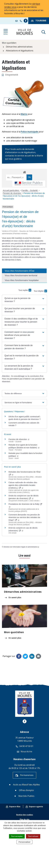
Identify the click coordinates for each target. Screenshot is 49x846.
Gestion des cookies (24, 815)
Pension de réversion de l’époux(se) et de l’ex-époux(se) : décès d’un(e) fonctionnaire (24, 196)
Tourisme (38, 20)
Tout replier (24, 290)
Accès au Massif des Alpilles (26, 784)
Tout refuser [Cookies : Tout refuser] (33, 836)
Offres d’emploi (26, 790)
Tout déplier (40, 288)
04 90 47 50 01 (24, 746)
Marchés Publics (26, 796)
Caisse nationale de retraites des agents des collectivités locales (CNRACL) (22, 485)
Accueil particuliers (11, 190)
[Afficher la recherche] (43, 32)
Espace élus (13, 806)
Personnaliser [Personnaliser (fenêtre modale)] (25, 842)
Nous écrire (24, 751)
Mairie (24, 114)
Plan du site (24, 819)
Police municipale (30, 131)
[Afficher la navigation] (5, 32)
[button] (24, 300)
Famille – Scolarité (30, 190)
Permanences (24, 775)
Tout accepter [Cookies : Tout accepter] (17, 836)
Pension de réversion (12, 193)
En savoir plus (13, 597)
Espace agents (34, 806)
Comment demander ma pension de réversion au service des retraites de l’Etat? (24, 517)
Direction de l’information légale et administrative (21, 547)
